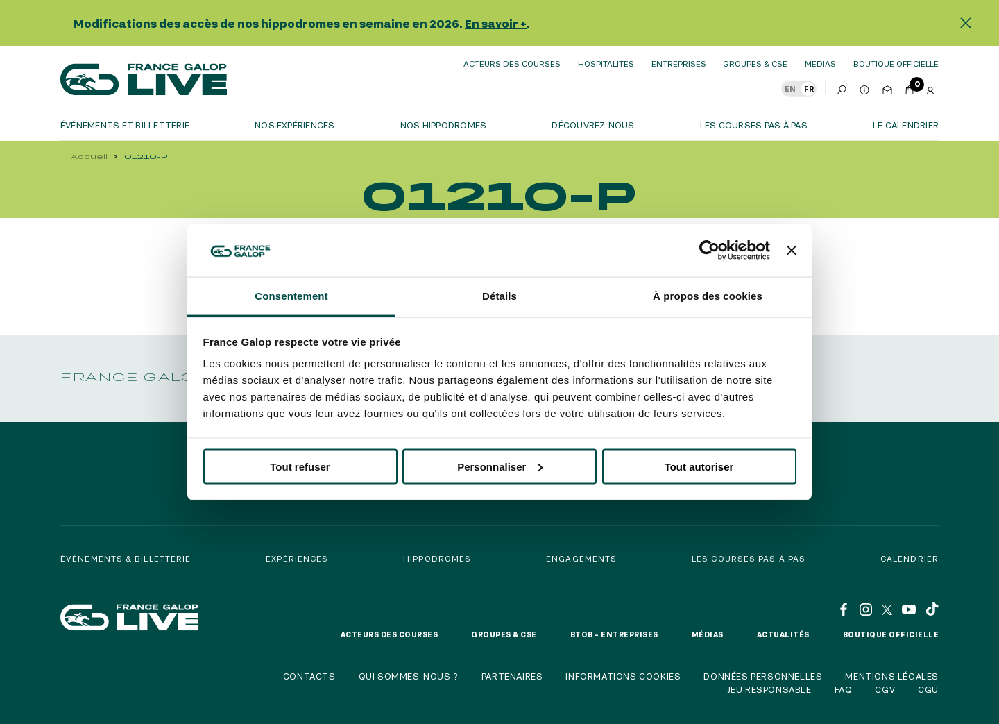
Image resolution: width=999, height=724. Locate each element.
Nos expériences (295, 125)
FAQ (844, 689)
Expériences (297, 558)
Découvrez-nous (593, 125)
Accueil (89, 156)
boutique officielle (896, 63)
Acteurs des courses (512, 63)
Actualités (783, 634)
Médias (820, 63)
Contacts (309, 676)
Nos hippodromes (443, 125)
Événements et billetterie (124, 125)
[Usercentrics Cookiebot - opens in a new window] (709, 249)
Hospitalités (606, 63)
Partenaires (512, 676)
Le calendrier (906, 125)
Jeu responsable (769, 689)
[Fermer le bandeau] (791, 250)
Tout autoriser (699, 466)
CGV (885, 689)
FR (809, 89)
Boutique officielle (891, 634)
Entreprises (678, 63)
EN (790, 89)
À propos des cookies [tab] (707, 296)
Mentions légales (892, 676)
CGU (928, 689)
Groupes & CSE (755, 63)
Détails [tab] (499, 296)
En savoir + (496, 23)
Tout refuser (300, 466)
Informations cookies (623, 676)
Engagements (581, 558)
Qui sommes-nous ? (409, 676)
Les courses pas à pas (754, 125)
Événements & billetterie (125, 558)
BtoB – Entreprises (614, 634)
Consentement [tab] (291, 296)
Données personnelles (762, 676)
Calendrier (909, 558)
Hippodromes (437, 558)
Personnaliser (500, 466)
